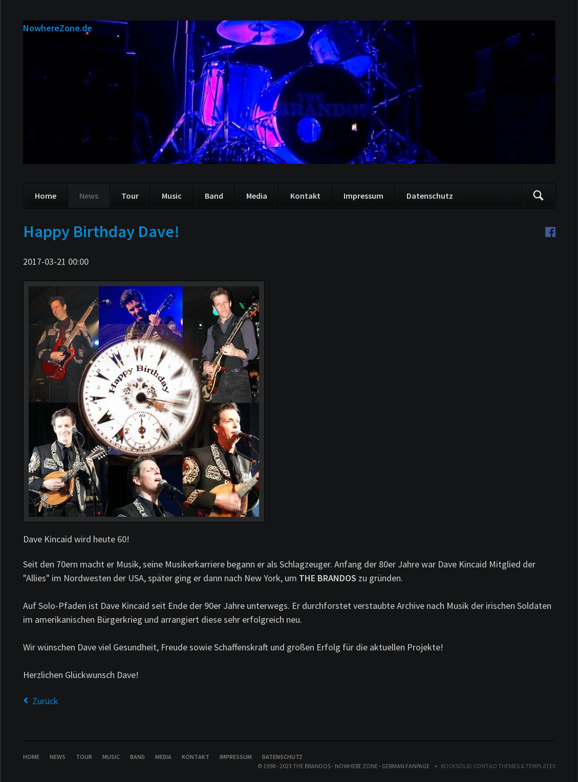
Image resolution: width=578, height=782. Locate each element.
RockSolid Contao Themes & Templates (498, 766)
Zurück (45, 701)
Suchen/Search (538, 195)
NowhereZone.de (57, 28)
